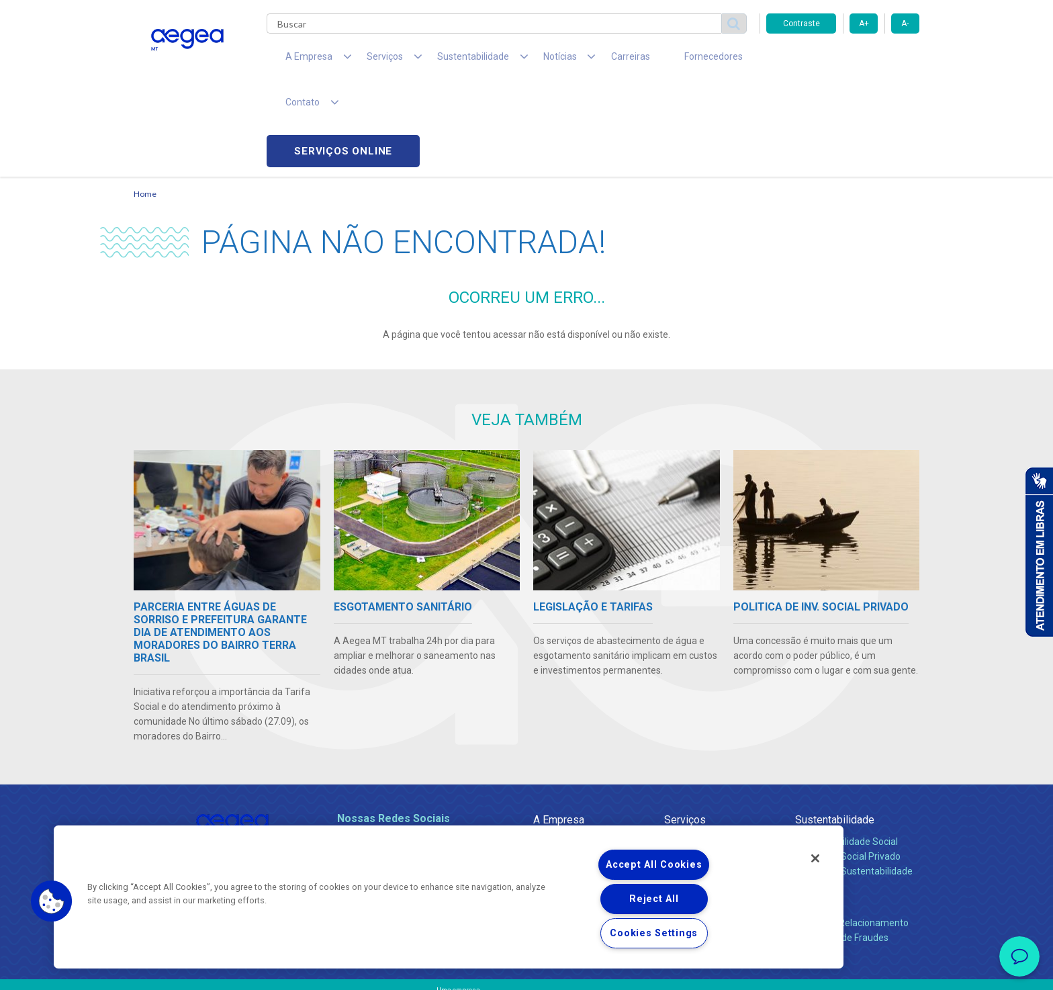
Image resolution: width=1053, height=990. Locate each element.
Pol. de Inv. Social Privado (848, 766)
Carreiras (579, 60)
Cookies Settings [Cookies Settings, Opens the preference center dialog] (654, 933)
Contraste (801, 23)
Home (145, 104)
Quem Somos (562, 751)
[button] (51, 901)
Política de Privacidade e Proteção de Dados (526, 969)
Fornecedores (651, 60)
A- (905, 23)
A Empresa (558, 729)
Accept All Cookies (654, 864)
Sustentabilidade (834, 729)
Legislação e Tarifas (706, 781)
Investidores (559, 781)
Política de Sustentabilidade (854, 781)
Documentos (691, 810)
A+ (864, 23)
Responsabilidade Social (846, 751)
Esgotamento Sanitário (713, 766)
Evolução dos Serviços (711, 796)
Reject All (653, 899)
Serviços (685, 729)
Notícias (552, 811)
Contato (813, 811)
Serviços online (842, 60)
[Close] (815, 858)
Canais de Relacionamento (852, 832)
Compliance (558, 766)
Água (675, 751)
